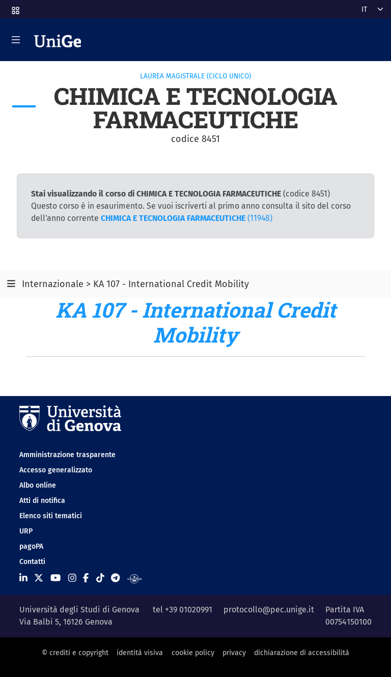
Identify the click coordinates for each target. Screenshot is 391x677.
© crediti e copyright (75, 652)
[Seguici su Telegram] (115, 578)
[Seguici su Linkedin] (23, 578)
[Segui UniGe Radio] (134, 578)
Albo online (37, 485)
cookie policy (193, 652)
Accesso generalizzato (55, 470)
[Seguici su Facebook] (86, 578)
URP (26, 531)
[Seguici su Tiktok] (100, 578)
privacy (234, 652)
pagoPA (31, 546)
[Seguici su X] (38, 578)
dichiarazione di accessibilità (301, 652)
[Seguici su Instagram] (72, 578)
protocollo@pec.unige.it (269, 609)
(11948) (186, 218)
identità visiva (140, 652)
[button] (14, 7)
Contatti (32, 561)
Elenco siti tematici (50, 516)
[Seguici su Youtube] (55, 578)
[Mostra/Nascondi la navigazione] (16, 39)
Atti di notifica (42, 500)
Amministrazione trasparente (67, 454)
